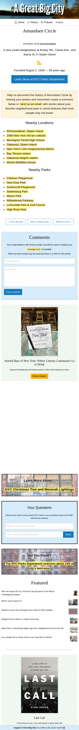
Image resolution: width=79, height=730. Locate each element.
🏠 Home (19, 22)
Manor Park (14, 195)
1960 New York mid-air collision (26, 135)
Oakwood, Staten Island (22, 144)
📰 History (32, 22)
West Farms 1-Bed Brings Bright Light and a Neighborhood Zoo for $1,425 (32, 628)
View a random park (39, 222)
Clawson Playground (19, 178)
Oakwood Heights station (22, 157)
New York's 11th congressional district (30, 149)
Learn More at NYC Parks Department (39, 79)
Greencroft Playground (21, 187)
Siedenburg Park (17, 191)
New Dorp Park (16, 182)
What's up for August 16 (11, 601)
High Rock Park (16, 209)
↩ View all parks (15, 222)
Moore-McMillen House (21, 162)
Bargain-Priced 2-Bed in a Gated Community (20, 619)
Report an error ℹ (63, 222)
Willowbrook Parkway (20, 200)
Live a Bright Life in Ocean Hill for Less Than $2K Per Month (26, 637)
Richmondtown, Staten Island (25, 131)
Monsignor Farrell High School (26, 140)
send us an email (30, 104)
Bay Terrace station (19, 153)
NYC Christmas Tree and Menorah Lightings (39, 489)
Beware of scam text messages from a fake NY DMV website (26, 610)
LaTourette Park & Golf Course (26, 204)
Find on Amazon (39, 376)
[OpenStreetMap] (48, 44)
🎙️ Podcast (46, 22)
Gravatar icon (34, 249)
